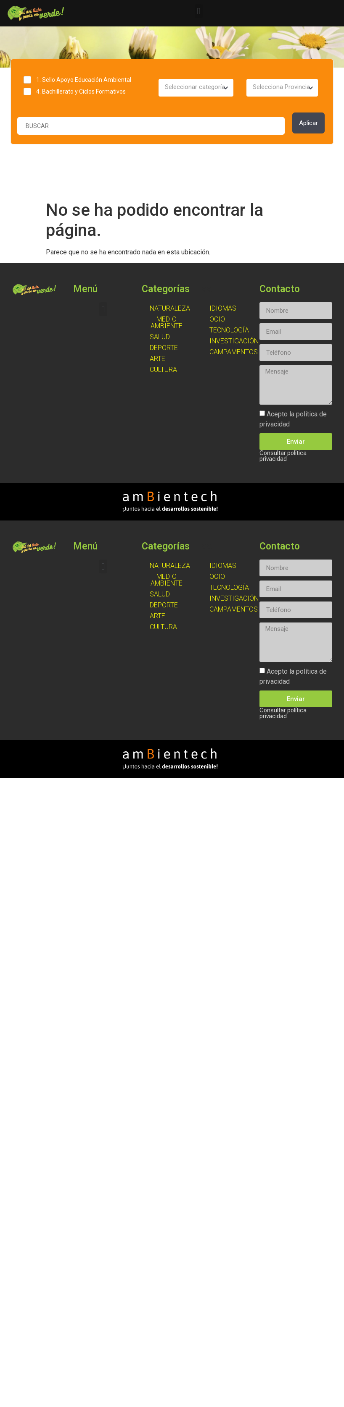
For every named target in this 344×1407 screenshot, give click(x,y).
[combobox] (196, 88)
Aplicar (308, 123)
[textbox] (196, 87)
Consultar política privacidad (283, 456)
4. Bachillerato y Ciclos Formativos (81, 91)
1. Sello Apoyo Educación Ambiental (83, 79)
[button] (199, 11)
